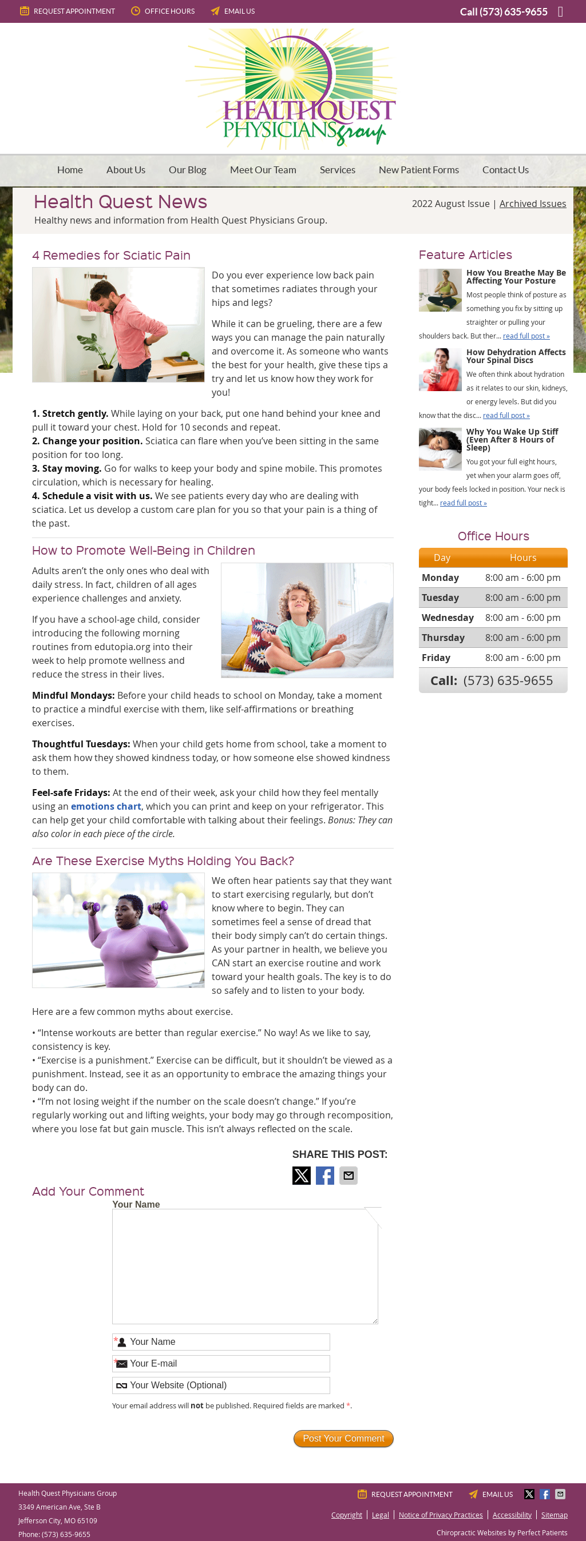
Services (337, 169)
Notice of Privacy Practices (441, 1514)
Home (70, 169)
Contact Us (505, 169)
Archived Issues (533, 203)
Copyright (346, 1514)
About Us (125, 169)
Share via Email (349, 1175)
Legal (380, 1514)
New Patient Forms (419, 169)
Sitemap (554, 1514)
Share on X (302, 1175)
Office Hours (162, 11)
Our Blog (188, 169)
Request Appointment (66, 11)
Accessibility (512, 1514)
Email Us (232, 11)
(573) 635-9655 (514, 12)
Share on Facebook (326, 1175)
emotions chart (106, 806)
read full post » (526, 335)
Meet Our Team (263, 169)
